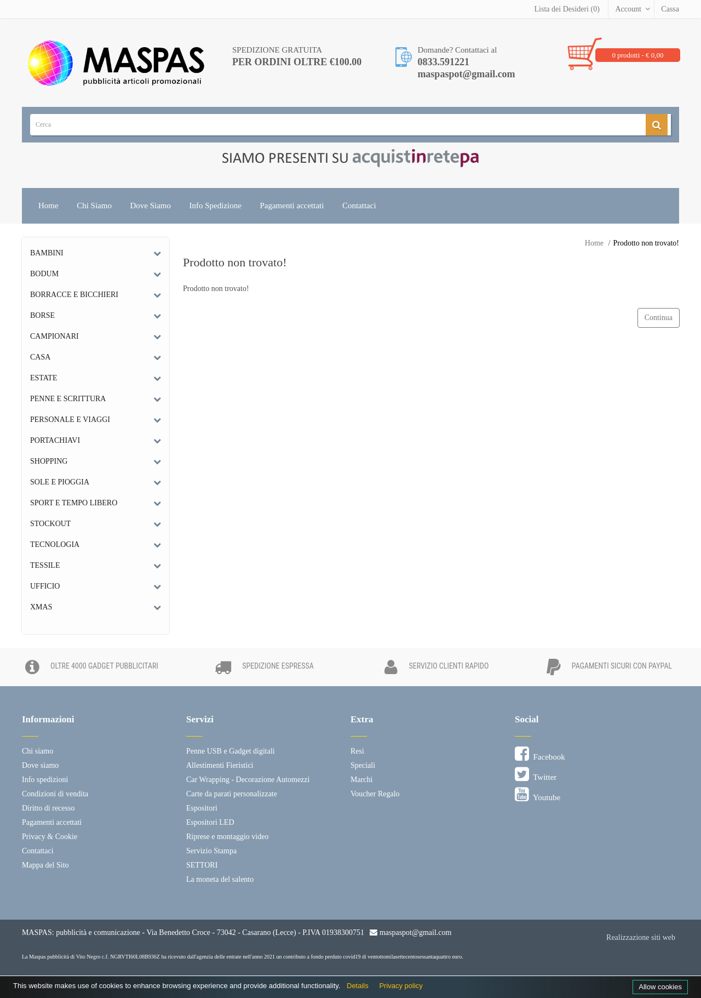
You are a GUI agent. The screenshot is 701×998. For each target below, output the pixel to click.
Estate (43, 378)
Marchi (361, 779)
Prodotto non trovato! (646, 243)
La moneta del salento (220, 879)
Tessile (45, 565)
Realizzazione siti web (640, 937)
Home (48, 205)
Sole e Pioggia (59, 482)
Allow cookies (660, 987)
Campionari (54, 336)
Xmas (41, 607)
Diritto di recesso (48, 808)
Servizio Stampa (211, 851)
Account (628, 9)
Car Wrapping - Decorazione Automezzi (247, 779)
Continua (659, 317)
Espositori (201, 808)
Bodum (44, 274)
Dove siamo (40, 765)
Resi (357, 751)
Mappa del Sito (45, 865)
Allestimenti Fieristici (220, 765)
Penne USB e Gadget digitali (230, 751)
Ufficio (45, 586)
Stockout (50, 524)
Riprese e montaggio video (227, 836)
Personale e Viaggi (70, 419)
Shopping (48, 461)
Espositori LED (210, 822)
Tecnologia (54, 544)
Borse (42, 315)
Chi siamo (37, 751)
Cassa (670, 9)
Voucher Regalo (375, 794)
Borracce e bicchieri (74, 294)
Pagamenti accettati (292, 205)
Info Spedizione (215, 205)
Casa (40, 357)
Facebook (540, 754)
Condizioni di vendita (55, 794)
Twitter (535, 774)
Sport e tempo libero (73, 503)
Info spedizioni (45, 779)
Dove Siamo (150, 205)
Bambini (47, 253)
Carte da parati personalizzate (231, 794)
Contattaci (359, 205)
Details (358, 986)
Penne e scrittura (68, 399)
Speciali (362, 765)
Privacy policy (400, 986)
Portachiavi (55, 440)
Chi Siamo (94, 205)
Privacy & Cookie (49, 836)
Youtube (537, 795)
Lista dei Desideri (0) (567, 9)
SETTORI (201, 865)
